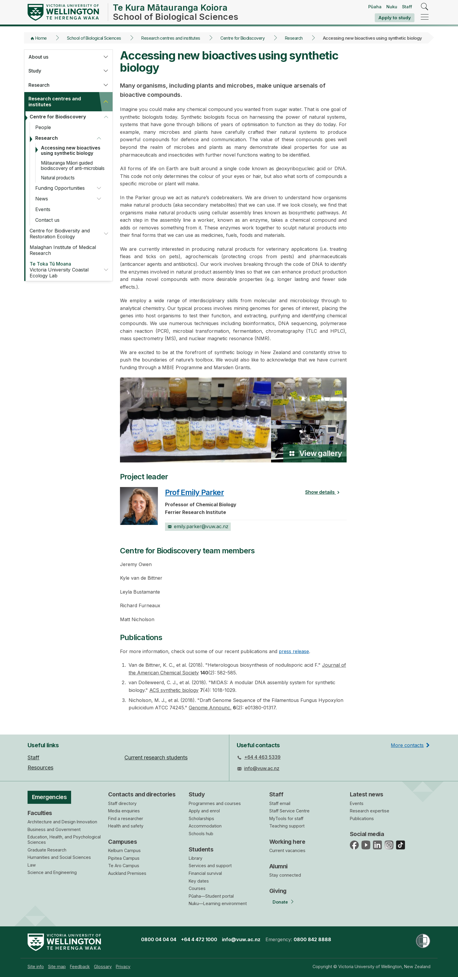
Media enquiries (124, 810)
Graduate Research (47, 849)
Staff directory (122, 803)
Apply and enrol (204, 810)
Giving (277, 890)
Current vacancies (287, 850)
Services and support (210, 865)
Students (201, 849)
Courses (197, 888)
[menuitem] (36, 966)
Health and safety (125, 825)
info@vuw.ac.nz (261, 768)
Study (34, 71)
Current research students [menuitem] (156, 757)
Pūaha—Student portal (211, 896)
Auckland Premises (127, 873)
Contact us (47, 220)
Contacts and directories (141, 794)
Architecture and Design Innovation (62, 821)
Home (41, 38)
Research (294, 38)
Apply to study (394, 17)
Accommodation (205, 825)
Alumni (278, 866)
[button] (106, 57)
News (41, 199)
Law (32, 864)
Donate (280, 901)
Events (42, 209)
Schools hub (201, 833)
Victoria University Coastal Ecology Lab (63, 270)
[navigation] (424, 17)
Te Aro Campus (123, 865)
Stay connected (285, 875)
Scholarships (201, 818)
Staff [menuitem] (33, 757)
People (43, 127)
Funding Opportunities (60, 188)
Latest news (366, 794)
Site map (57, 966)
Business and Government (54, 829)
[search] (424, 7)
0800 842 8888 (312, 939)
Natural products (58, 178)
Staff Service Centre (289, 810)
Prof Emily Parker (194, 492)
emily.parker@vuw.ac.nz (197, 526)
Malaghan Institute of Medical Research (63, 250)
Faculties (40, 813)
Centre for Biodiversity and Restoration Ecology (60, 234)
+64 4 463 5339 (262, 757)
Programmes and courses (215, 803)
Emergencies (49, 797)
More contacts (407, 745)
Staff (407, 6)
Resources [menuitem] (40, 767)
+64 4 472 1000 (199, 939)
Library (195, 858)
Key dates (199, 880)
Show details (324, 492)
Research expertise (369, 810)
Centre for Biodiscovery (242, 38)
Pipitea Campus (124, 858)
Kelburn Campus (124, 850)
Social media (367, 834)
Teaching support (287, 825)
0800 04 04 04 (158, 939)
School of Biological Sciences (94, 38)
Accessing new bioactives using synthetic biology (70, 150)
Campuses (122, 841)
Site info (36, 966)
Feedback (80, 966)
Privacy (123, 966)
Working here (287, 841)
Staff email (279, 803)
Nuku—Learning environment (218, 903)
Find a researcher (125, 818)
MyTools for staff (286, 818)
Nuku (391, 6)
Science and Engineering (52, 872)
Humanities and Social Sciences (59, 857)
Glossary (103, 966)
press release (294, 651)
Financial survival (205, 873)
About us (38, 57)
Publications (362, 818)
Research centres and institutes (170, 38)
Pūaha (375, 6)
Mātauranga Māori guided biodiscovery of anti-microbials (73, 165)
